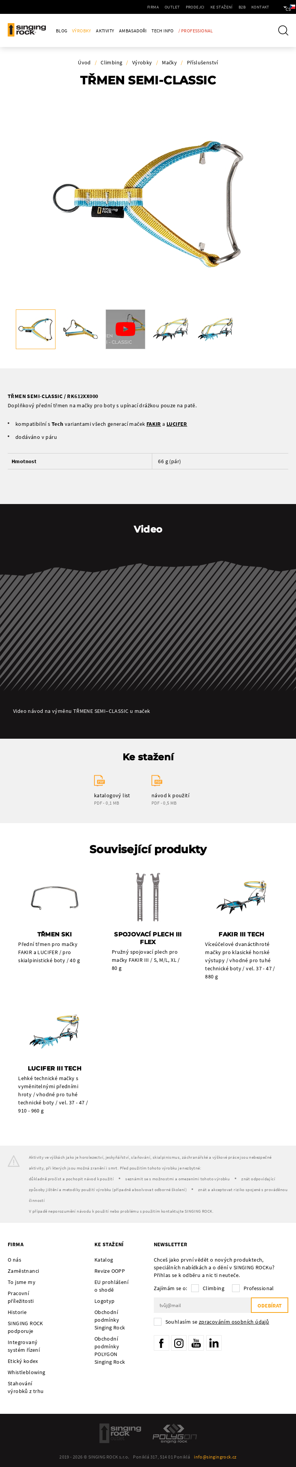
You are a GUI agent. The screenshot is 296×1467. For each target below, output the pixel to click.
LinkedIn (214, 1343)
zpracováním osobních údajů (234, 1321)
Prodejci (171, 7)
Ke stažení (198, 7)
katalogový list (112, 795)
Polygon (175, 1433)
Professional (259, 1288)
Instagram (179, 1343)
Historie (17, 1312)
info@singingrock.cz (215, 1457)
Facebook (161, 1343)
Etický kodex (23, 1361)
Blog (61, 31)
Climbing (111, 62)
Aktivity (105, 31)
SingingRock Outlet (120, 1433)
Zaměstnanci (23, 1270)
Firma (130, 7)
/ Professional (195, 31)
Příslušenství (202, 62)
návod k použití (170, 795)
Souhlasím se (217, 1321)
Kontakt (237, 7)
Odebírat (269, 1305)
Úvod (84, 62)
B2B (218, 7)
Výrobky (81, 31)
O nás (14, 1259)
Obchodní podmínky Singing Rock (109, 1320)
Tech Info (162, 31)
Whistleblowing (26, 1372)
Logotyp (104, 1300)
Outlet (148, 7)
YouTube (196, 1343)
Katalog (103, 1259)
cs (277, 7)
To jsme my (21, 1282)
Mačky (169, 62)
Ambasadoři (133, 31)
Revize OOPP (109, 1270)
